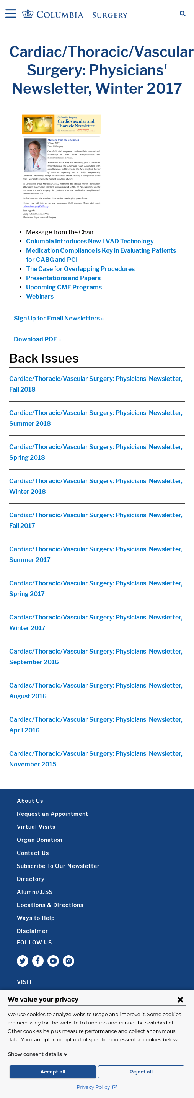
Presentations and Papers (63, 278)
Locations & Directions (50, 905)
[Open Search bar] (183, 14)
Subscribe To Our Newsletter (58, 866)
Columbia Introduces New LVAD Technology (90, 241)
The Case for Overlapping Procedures (80, 269)
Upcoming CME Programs (64, 287)
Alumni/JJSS (35, 892)
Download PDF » (37, 339)
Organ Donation (39, 840)
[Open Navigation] (10, 14)
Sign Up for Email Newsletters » (59, 318)
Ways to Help (36, 918)
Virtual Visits (36, 827)
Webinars (40, 296)
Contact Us (33, 853)
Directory (31, 879)
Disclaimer (32, 931)
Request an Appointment (52, 813)
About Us (30, 800)
